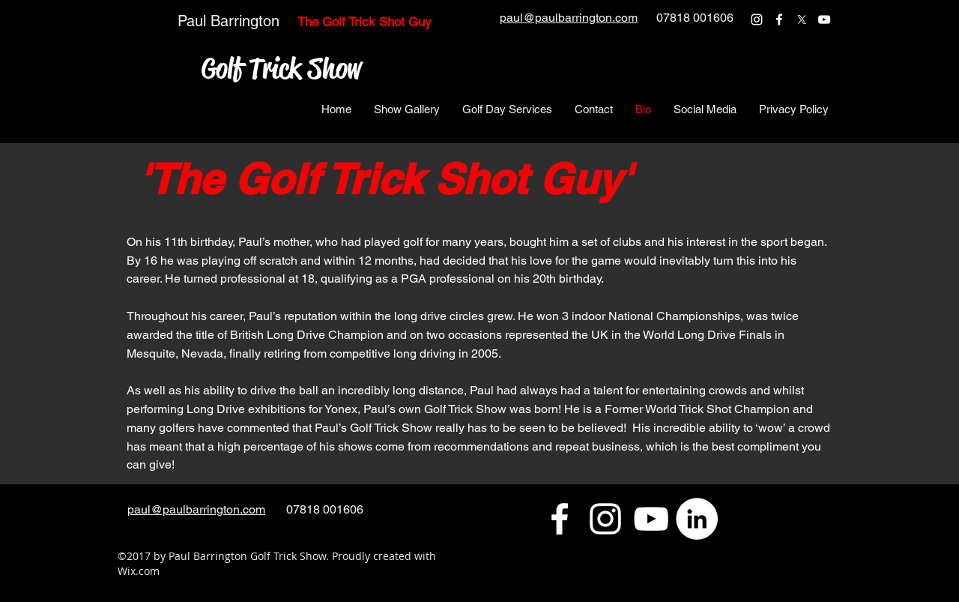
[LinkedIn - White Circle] (697, 519)
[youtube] (824, 19)
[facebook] (779, 19)
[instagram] (756, 19)
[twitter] (801, 19)
